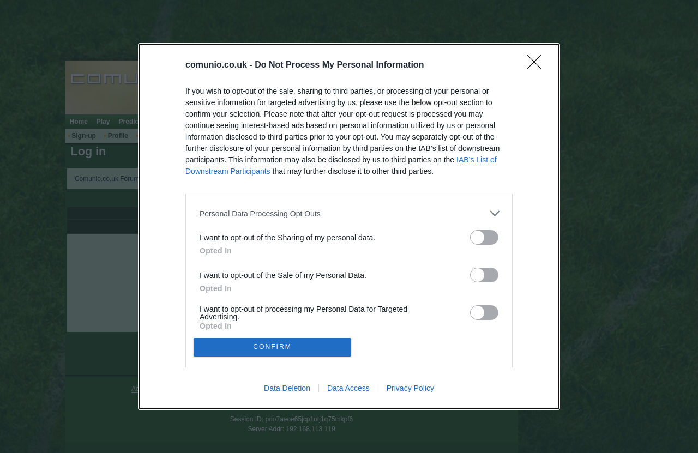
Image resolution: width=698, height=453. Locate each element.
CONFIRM (274, 347)
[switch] (484, 236)
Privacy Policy (410, 389)
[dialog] (349, 226)
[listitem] (349, 212)
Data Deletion (287, 389)
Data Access (348, 389)
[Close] (537, 64)
